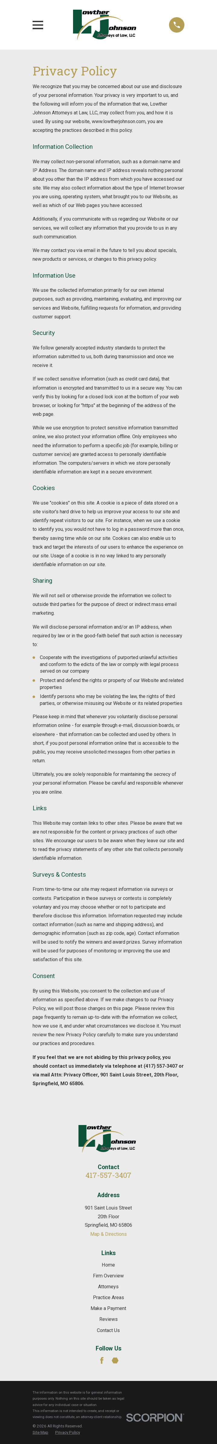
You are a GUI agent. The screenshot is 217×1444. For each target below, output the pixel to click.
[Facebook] (101, 1360)
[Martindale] (115, 1360)
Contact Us (108, 1330)
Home (108, 1265)
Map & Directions (108, 1234)
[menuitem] (40, 1432)
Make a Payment (108, 1308)
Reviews (108, 1319)
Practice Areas (108, 1297)
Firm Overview (108, 1276)
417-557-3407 (108, 1175)
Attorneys (108, 1286)
